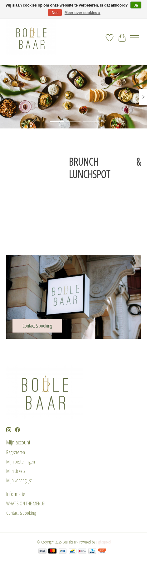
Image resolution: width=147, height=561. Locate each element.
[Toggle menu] (134, 38)
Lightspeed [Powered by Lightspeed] (103, 542)
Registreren (15, 452)
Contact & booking (21, 512)
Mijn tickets (15, 471)
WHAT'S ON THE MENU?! (25, 503)
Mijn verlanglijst (19, 480)
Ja (136, 5)
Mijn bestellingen (20, 461)
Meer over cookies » (82, 13)
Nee (54, 13)
